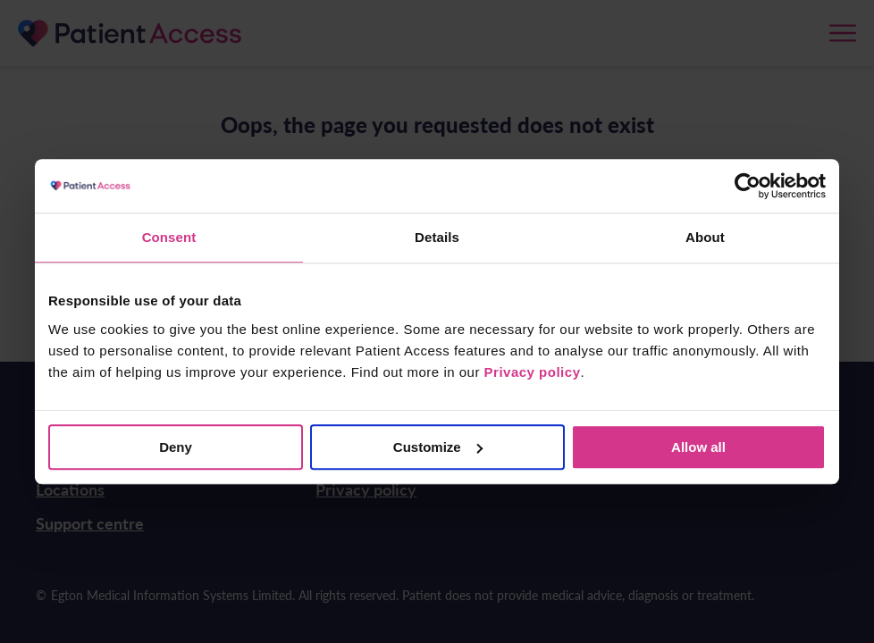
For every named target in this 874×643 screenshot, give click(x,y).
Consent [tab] (169, 237)
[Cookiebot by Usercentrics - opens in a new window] (747, 185)
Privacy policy (532, 372)
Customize (438, 447)
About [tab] (705, 237)
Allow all (698, 447)
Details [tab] (437, 237)
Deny (175, 447)
